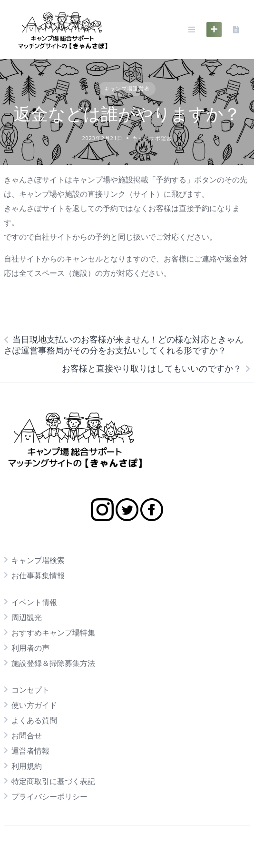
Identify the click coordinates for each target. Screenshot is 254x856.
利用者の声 (30, 648)
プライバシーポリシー (49, 796)
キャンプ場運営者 (127, 88)
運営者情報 (30, 750)
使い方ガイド (34, 705)
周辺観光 (26, 617)
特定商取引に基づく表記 (53, 781)
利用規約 (26, 766)
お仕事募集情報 (38, 575)
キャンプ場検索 (38, 560)
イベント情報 (34, 602)
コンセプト (30, 690)
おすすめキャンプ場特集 (53, 632)
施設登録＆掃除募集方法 (53, 663)
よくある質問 (34, 720)
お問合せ (26, 735)
